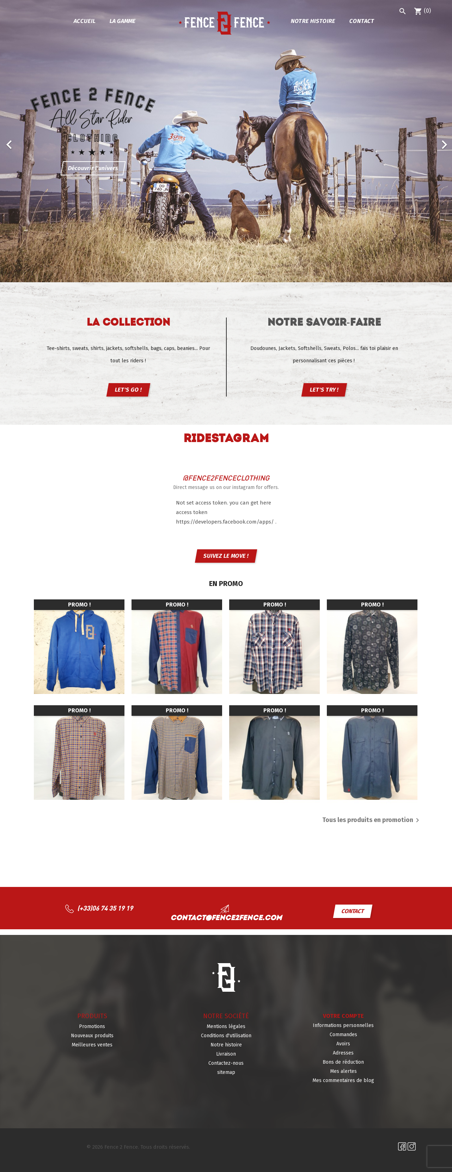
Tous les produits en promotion (372, 820)
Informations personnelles (343, 1025)
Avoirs (343, 1044)
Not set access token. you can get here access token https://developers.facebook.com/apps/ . (226, 512)
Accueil (84, 21)
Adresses (343, 1053)
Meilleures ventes (92, 1045)
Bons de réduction (343, 1062)
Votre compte (343, 1016)
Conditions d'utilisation (226, 1036)
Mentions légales (226, 1026)
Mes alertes (343, 1071)
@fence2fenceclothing (226, 477)
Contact (362, 21)
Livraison (226, 1054)
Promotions (92, 1026)
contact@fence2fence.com (226, 918)
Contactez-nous (226, 1063)
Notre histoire (313, 21)
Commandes (343, 1035)
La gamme (122, 21)
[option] (226, 141)
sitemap (226, 1072)
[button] (34, 141)
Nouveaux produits (92, 1036)
